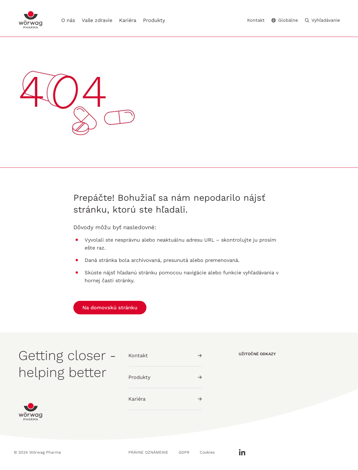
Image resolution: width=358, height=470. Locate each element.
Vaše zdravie (97, 20)
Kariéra (127, 20)
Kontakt (256, 20)
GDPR (184, 452)
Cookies (207, 452)
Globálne (284, 20)
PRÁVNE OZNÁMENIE (148, 452)
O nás (68, 20)
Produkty (154, 20)
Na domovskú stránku (109, 307)
